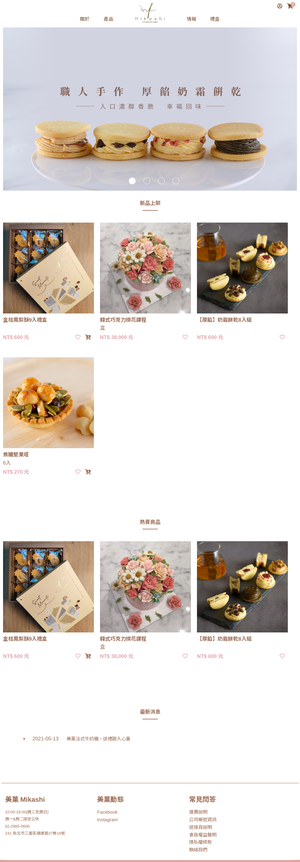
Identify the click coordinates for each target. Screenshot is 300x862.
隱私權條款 (199, 818)
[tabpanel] (150, 97)
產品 (108, 19)
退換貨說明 (199, 804)
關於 (85, 19)
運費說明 (197, 790)
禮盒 (215, 19)
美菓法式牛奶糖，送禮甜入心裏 (86, 716)
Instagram (106, 797)
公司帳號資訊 (201, 797)
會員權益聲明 (201, 811)
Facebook (105, 790)
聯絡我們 (197, 825)
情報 (191, 19)
